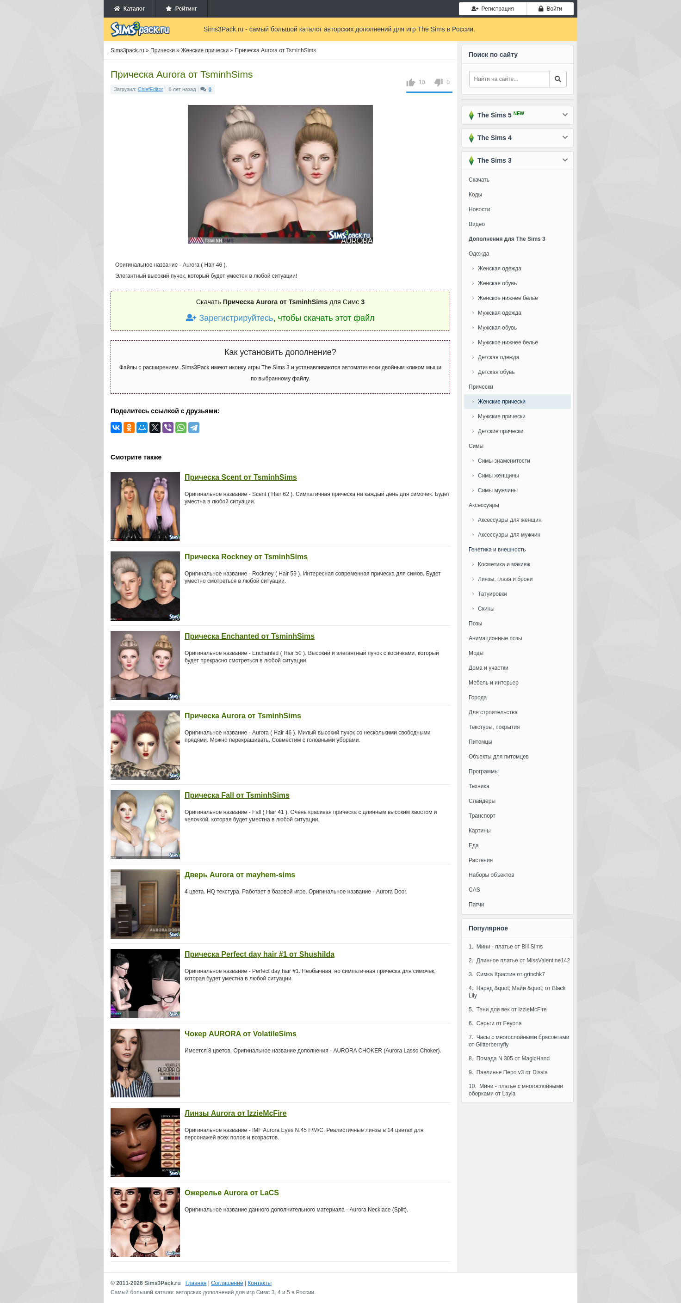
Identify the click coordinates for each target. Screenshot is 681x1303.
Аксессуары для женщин (510, 520)
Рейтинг (181, 9)
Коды (475, 194)
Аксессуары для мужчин (509, 535)
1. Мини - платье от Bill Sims (506, 946)
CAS (474, 890)
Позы (475, 623)
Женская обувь (497, 283)
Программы (484, 771)
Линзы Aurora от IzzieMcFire (236, 1113)
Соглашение (227, 1283)
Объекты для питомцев (499, 756)
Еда (474, 845)
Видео (477, 224)
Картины (480, 830)
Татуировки (492, 594)
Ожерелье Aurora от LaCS (232, 1193)
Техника (479, 786)
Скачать (479, 180)
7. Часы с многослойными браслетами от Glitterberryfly (519, 1041)
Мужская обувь (497, 327)
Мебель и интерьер (494, 682)
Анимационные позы (495, 638)
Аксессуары (484, 505)
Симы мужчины (498, 490)
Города (478, 697)
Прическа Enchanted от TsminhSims (250, 636)
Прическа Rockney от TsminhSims (246, 557)
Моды (476, 653)
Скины (486, 609)
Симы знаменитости (504, 461)
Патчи (476, 904)
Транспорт (482, 816)
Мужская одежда (499, 313)
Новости (479, 209)
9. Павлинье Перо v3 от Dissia (508, 1072)
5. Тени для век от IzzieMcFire (508, 1009)
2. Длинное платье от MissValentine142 (519, 960)
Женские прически (502, 401)
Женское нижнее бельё (508, 298)
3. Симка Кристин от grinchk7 (507, 974)
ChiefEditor (150, 89)
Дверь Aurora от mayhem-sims (240, 875)
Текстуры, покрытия (494, 727)
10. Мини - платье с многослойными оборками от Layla (516, 1090)
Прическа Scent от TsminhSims (241, 477)
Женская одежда (499, 268)
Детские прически (500, 431)
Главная (196, 1283)
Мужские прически (502, 416)
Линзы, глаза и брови (505, 579)
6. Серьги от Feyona (495, 1023)
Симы (476, 446)
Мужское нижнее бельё (508, 342)
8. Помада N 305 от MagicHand (509, 1058)
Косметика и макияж (504, 564)
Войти (550, 9)
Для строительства (493, 712)
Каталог (129, 9)
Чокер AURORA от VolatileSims (241, 1034)
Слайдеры (482, 801)
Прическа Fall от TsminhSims (237, 795)
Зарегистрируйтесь (229, 318)
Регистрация (492, 9)
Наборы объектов (491, 875)
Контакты (260, 1283)
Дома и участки (488, 668)
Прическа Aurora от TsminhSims (243, 716)
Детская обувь (496, 372)
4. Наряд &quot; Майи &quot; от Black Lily (517, 992)
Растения (481, 860)
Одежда (479, 254)
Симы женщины (498, 475)
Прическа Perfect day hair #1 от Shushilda (259, 954)
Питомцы (480, 742)
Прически (481, 387)
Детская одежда (498, 357)
